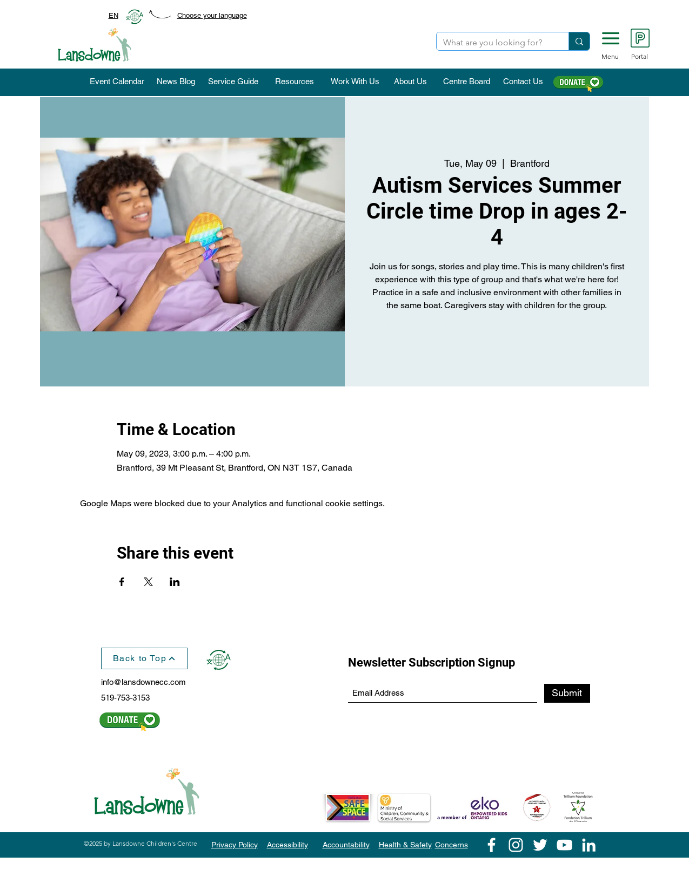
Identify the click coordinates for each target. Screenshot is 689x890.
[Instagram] (515, 844)
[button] (610, 38)
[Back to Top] (144, 658)
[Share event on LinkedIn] (175, 582)
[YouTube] (564, 844)
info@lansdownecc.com (143, 682)
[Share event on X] (148, 582)
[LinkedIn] (588, 844)
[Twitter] (540, 844)
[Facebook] (491, 844)
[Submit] (567, 693)
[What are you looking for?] (494, 42)
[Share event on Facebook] (122, 582)
